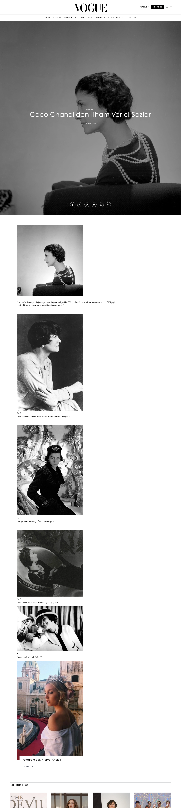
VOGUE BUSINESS (115, 17)
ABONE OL (157, 7)
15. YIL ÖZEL (131, 17)
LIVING (90, 17)
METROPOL (80, 17)
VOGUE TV (100, 17)
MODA (47, 17)
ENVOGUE (68, 17)
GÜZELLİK (57, 17)
